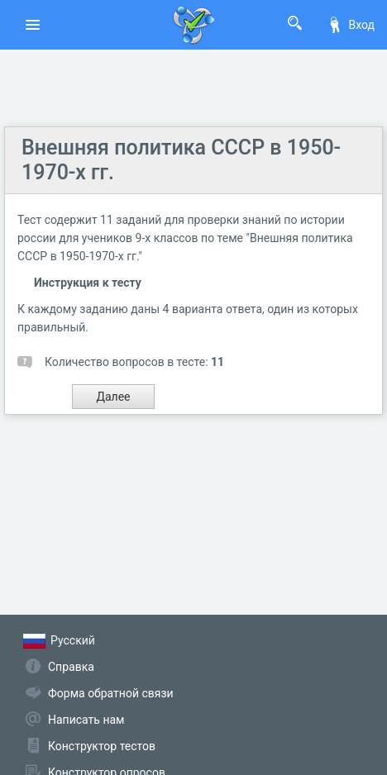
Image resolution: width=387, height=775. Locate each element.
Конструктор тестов (101, 746)
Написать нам (86, 719)
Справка (71, 666)
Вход (351, 25)
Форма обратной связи (111, 693)
